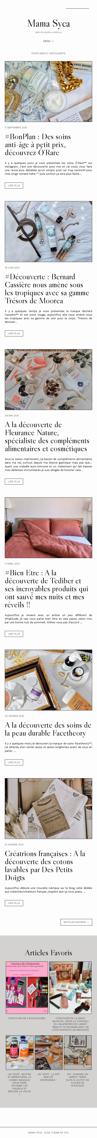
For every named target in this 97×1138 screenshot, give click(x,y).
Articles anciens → (76, 922)
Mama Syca (48, 23)
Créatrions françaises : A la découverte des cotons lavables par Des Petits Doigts (45, 865)
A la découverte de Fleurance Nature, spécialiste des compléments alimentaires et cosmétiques (47, 436)
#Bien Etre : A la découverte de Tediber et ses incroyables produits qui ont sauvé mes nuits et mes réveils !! (46, 588)
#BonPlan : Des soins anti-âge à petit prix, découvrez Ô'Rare (38, 144)
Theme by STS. (60, 1132)
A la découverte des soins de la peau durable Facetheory (48, 729)
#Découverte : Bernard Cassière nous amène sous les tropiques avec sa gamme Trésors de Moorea (47, 288)
